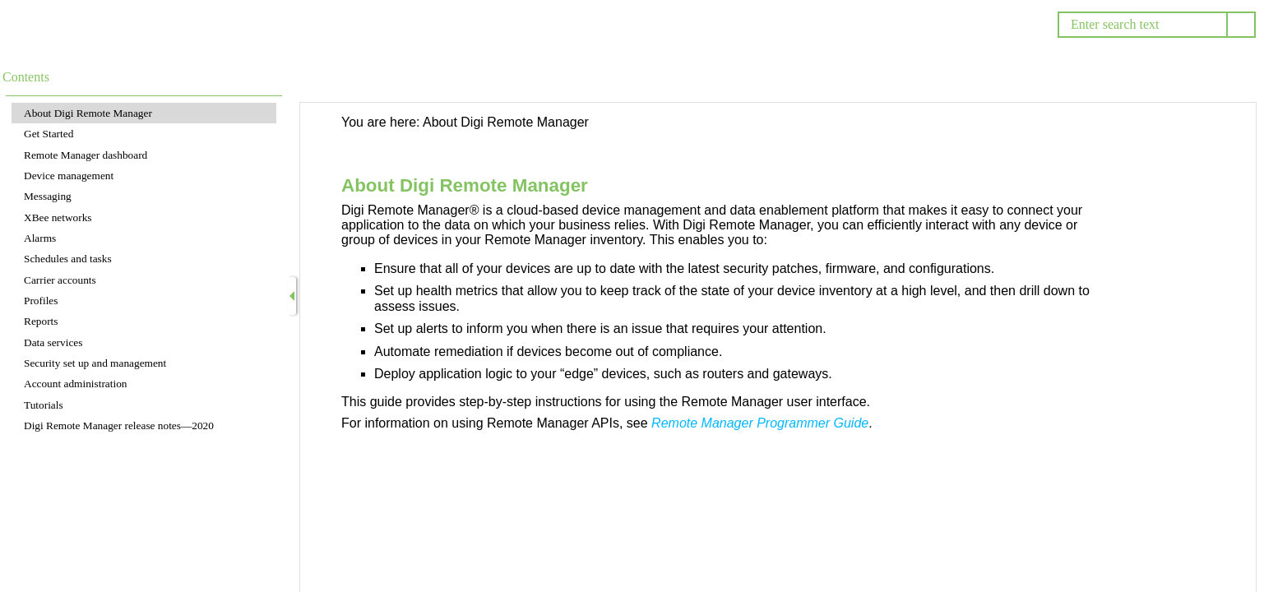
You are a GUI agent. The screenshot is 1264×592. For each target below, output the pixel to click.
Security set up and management (95, 363)
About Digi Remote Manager (88, 113)
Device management (68, 175)
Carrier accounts (60, 280)
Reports (41, 321)
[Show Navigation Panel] (292, 296)
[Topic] (778, 347)
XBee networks (58, 217)
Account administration (75, 383)
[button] (1241, 24)
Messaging (48, 196)
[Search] (1142, 25)
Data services (53, 342)
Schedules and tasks (68, 258)
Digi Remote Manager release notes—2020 (119, 425)
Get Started (48, 133)
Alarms (40, 238)
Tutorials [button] (43, 405)
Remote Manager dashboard (85, 155)
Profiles (41, 300)
